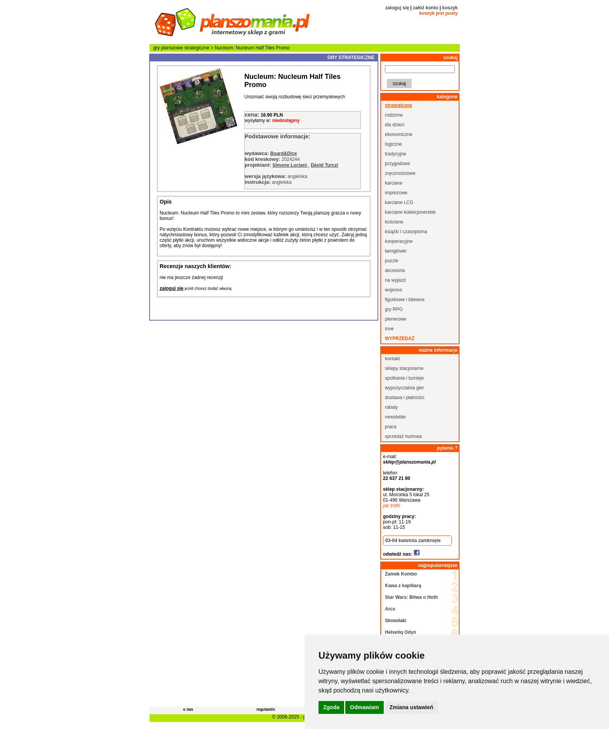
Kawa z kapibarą (403, 585)
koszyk (450, 7)
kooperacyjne (398, 241)
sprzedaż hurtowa (403, 436)
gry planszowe (168, 48)
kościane (394, 222)
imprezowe (396, 192)
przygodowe (397, 163)
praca (391, 426)
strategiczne (197, 48)
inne (389, 328)
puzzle (391, 260)
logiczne (393, 144)
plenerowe (395, 319)
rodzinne (394, 115)
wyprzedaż (399, 338)
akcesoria (395, 270)
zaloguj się (397, 7)
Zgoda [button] (331, 707)
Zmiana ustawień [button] (411, 707)
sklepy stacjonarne (404, 368)
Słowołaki (395, 620)
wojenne (393, 290)
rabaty (391, 407)
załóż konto (425, 7)
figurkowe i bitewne (405, 299)
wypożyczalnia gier (404, 388)
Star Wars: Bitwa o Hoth (411, 597)
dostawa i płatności (404, 397)
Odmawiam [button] (364, 707)
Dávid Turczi (324, 165)
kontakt (392, 358)
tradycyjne (395, 154)
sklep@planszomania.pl (409, 462)
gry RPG (394, 309)
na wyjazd (395, 280)
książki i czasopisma (406, 231)
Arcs (390, 609)
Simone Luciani (290, 165)
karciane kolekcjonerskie (410, 212)
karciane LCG (399, 202)
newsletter (395, 417)
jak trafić (391, 505)
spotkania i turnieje (404, 378)
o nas (188, 709)
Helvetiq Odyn (400, 632)
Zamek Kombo (401, 574)
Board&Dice (283, 153)
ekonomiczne (398, 134)
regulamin (265, 709)
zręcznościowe (400, 173)
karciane (393, 183)
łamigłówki (395, 251)
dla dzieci (394, 124)
